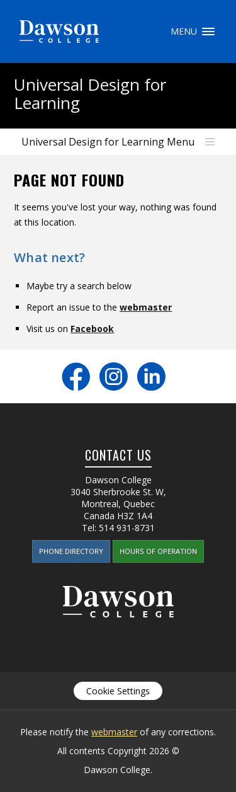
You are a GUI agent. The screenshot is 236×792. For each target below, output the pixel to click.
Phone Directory (71, 551)
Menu (208, 31)
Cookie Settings (118, 691)
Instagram (113, 376)
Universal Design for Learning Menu (107, 142)
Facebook (92, 329)
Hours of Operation (158, 551)
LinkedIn (151, 376)
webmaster (146, 307)
